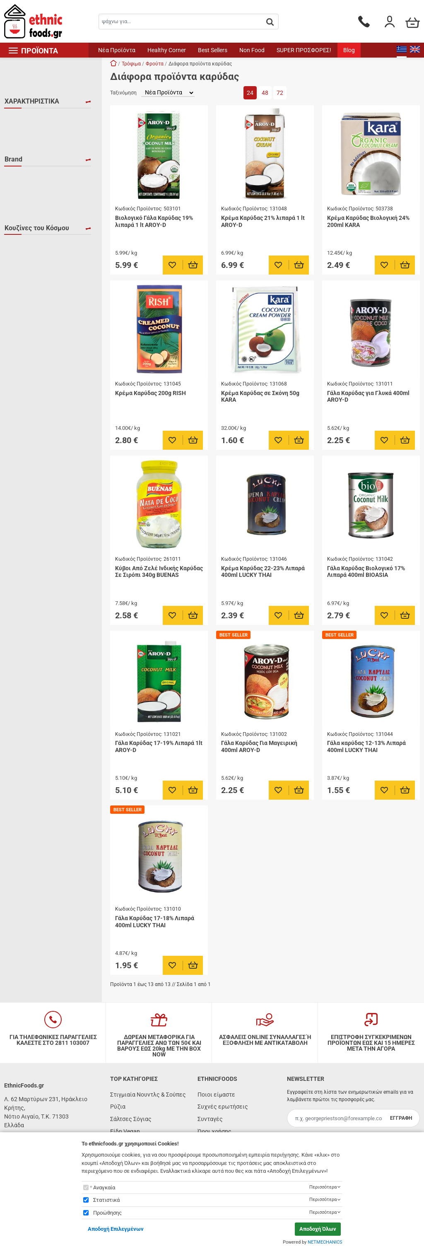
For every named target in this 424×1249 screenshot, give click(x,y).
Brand (13, 186)
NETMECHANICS (325, 1242)
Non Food (252, 50)
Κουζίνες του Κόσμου (37, 284)
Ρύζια (117, 1106)
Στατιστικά (106, 1200)
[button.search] (270, 22)
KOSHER (25, 131)
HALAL (23, 119)
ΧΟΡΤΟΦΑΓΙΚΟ (34, 155)
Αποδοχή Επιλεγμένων (116, 1229)
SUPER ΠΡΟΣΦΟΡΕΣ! (304, 50)
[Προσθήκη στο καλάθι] (193, 265)
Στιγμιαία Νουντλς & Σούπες (148, 1094)
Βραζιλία (26, 313)
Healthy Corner (166, 50)
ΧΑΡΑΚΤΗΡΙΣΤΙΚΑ (32, 101)
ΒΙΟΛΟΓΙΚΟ (29, 143)
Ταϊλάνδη (26, 349)
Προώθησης (107, 1213)
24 (250, 92)
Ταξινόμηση (123, 93)
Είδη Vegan (125, 1131)
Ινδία (21, 325)
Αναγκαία (104, 1187)
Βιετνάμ (25, 301)
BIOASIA (25, 216)
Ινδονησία (27, 337)
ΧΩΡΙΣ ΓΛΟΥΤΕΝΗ (37, 167)
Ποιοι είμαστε (216, 1094)
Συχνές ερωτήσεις (223, 1106)
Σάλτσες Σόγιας (131, 1119)
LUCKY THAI (30, 252)
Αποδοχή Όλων (317, 1229)
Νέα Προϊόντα (116, 50)
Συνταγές (210, 1119)
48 (265, 92)
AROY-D (24, 204)
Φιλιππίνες (29, 361)
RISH (20, 264)
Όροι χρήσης (214, 1131)
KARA (21, 240)
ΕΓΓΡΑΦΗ (401, 1118)
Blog (349, 50)
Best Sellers (212, 50)
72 (280, 92)
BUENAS (25, 228)
